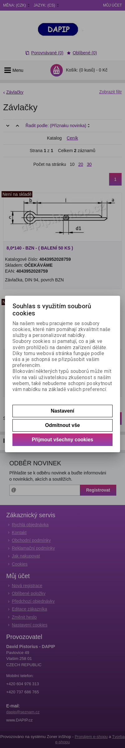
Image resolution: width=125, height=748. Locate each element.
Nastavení (62, 411)
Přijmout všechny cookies (62, 439)
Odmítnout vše (62, 425)
